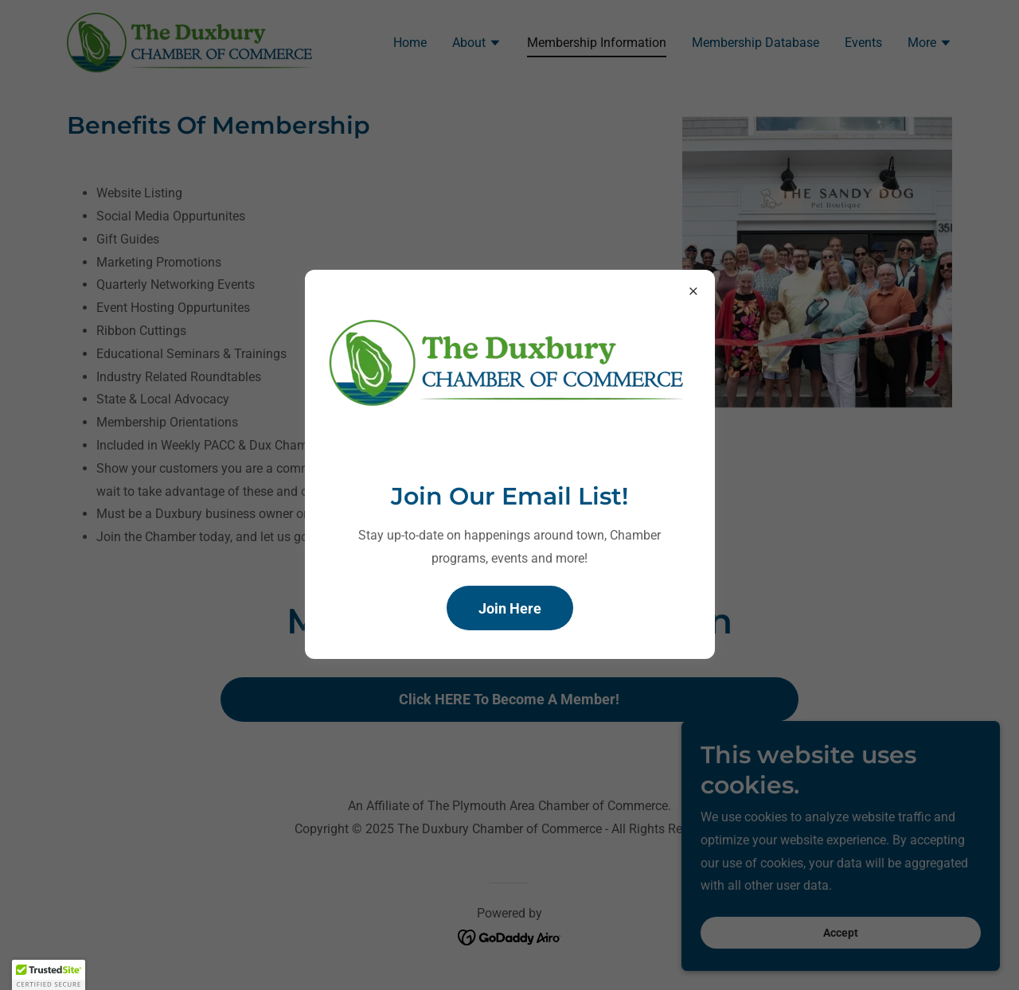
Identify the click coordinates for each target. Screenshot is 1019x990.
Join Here (509, 608)
